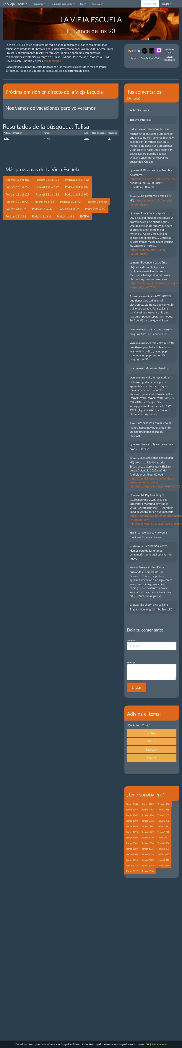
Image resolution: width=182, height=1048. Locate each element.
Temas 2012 (148, 859)
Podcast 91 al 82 (44, 201)
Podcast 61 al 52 (16, 209)
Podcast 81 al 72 (70, 201)
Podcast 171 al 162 (77, 179)
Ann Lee (152, 758)
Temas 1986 (163, 809)
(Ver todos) (133, 98)
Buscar (166, 3)
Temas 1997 (148, 832)
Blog (83, 3)
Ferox (151, 733)
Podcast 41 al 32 (68, 209)
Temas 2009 (148, 854)
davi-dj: (133, 532)
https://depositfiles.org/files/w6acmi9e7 (154, 179)
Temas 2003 (148, 843)
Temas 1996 (132, 832)
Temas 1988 (148, 815)
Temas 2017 (132, 871)
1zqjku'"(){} (140, 119)
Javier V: (134, 567)
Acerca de (97, 3)
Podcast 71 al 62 (97, 201)
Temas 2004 (163, 843)
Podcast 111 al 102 (77, 194)
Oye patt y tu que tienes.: (142, 296)
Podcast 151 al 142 (47, 187)
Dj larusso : (135, 170)
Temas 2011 (132, 859)
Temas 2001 (163, 837)
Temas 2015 (148, 865)
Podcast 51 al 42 (42, 209)
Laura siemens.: (137, 329)
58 (109, 138)
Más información (160, 1044)
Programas (39, 3)
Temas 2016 (163, 865)
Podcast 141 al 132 (77, 187)
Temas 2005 (132, 848)
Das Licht (151, 749)
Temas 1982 (148, 804)
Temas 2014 (132, 865)
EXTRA (84, 216)
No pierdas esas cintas (63, 3)
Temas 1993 (132, 826)
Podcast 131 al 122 (17, 194)
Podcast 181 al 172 (47, 179)
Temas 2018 (148, 871)
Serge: (133, 423)
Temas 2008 (132, 854)
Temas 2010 (163, 854)
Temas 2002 (132, 843)
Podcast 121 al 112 (47, 194)
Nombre (131, 640)
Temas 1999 (132, 837)
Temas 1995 (163, 826)
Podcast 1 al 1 (65, 216)
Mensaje (131, 662)
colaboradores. (52, 60)
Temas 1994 (148, 826)
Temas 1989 (163, 815)
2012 (86, 138)
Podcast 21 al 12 (16, 216)
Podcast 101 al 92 (17, 201)
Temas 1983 (164, 804)
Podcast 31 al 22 (95, 209)
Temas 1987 (132, 815)
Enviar (136, 687)
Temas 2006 (148, 848)
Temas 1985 (148, 809)
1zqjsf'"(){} (140, 110)
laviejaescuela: (137, 546)
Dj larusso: (135, 213)
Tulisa (6, 138)
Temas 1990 (132, 820)
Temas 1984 (132, 809)
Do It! (151, 741)
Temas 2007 (163, 848)
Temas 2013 (163, 859)
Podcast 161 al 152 (17, 187)
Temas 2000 (148, 837)
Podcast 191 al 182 (18, 179)
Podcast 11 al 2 (41, 216)
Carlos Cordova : (138, 129)
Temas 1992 (163, 820)
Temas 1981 (132, 804)
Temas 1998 (163, 832)
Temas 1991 (148, 820)
